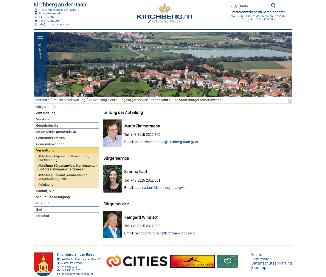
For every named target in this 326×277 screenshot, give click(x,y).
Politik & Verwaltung (69, 100)
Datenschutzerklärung (271, 263)
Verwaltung (98, 100)
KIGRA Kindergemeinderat (56, 132)
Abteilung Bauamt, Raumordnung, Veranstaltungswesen (63, 177)
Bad (39, 209)
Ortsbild (42, 203)
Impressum (261, 259)
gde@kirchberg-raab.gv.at (55, 24)
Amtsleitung (45, 113)
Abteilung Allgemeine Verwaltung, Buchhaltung (63, 158)
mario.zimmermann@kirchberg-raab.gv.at (166, 142)
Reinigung (46, 185)
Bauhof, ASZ (45, 191)
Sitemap (258, 267)
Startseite (41, 100)
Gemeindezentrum (50, 138)
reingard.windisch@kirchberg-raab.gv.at (165, 233)
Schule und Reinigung (53, 197)
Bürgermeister (47, 107)
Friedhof (42, 216)
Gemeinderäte (47, 125)
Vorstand (43, 119)
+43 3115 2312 (46, 17)
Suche (256, 255)
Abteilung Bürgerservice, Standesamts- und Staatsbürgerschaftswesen (67, 167)
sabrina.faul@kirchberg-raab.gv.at (160, 188)
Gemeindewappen (50, 144)
